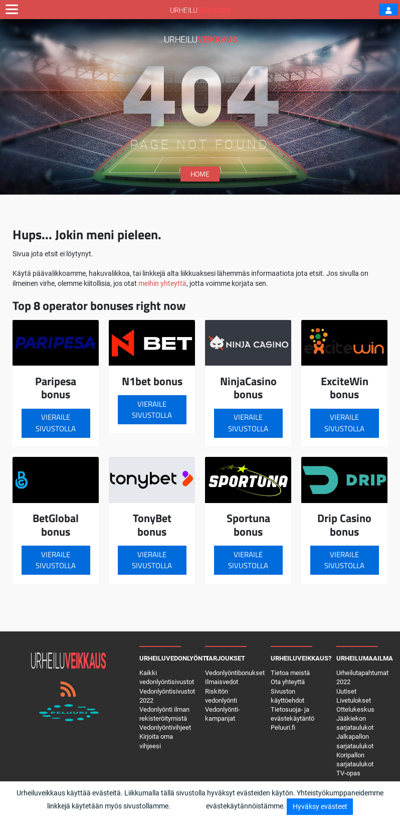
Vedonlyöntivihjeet (165, 727)
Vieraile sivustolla (56, 422)
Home (200, 174)
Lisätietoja (188, 806)
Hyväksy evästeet (320, 806)
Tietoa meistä (290, 673)
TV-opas (348, 773)
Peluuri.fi (283, 727)
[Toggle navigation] (12, 9)
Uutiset (346, 691)
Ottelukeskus (355, 709)
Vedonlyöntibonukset (235, 673)
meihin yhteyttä (162, 283)
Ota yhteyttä (288, 682)
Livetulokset (353, 700)
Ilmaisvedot (221, 682)
